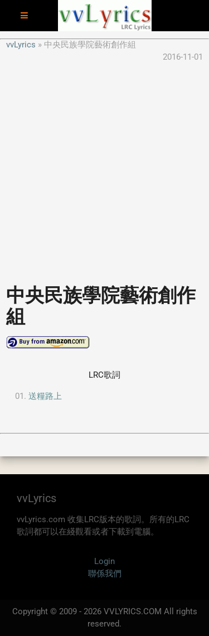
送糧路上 (45, 396)
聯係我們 (104, 573)
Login (104, 561)
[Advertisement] (104, 168)
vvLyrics (21, 45)
